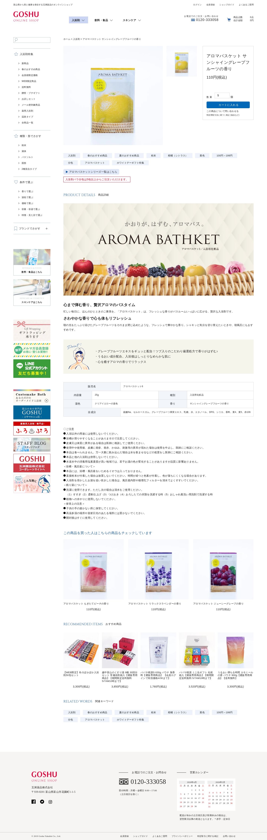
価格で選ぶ (27, 203)
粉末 (24, 145)
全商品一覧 (27, 122)
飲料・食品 (101, 20)
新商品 (25, 63)
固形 (24, 163)
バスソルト (27, 157)
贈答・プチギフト (31, 93)
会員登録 (210, 5)
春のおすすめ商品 (31, 69)
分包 (70, 162)
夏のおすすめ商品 (129, 155)
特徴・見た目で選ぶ (32, 215)
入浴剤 (76, 20)
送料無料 (26, 87)
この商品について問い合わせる (223, 111)
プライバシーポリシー (182, 836)
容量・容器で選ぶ (31, 209)
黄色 (202, 155)
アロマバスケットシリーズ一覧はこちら (93, 171)
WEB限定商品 (29, 81)
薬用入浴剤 (27, 111)
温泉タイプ (27, 116)
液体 (24, 151)
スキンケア (129, 20)
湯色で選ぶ (27, 197)
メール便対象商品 (31, 105)
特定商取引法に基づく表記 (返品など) (223, 115)
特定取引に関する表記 (207, 836)
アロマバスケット (95, 162)
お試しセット (28, 99)
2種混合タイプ (29, 169)
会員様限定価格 (30, 75)
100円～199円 (225, 155)
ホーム (66, 39)
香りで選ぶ (27, 191)
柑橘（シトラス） (178, 155)
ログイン (197, 5)
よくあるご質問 (246, 5)
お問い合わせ (229, 836)
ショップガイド (226, 5)
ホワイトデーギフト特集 (130, 162)
